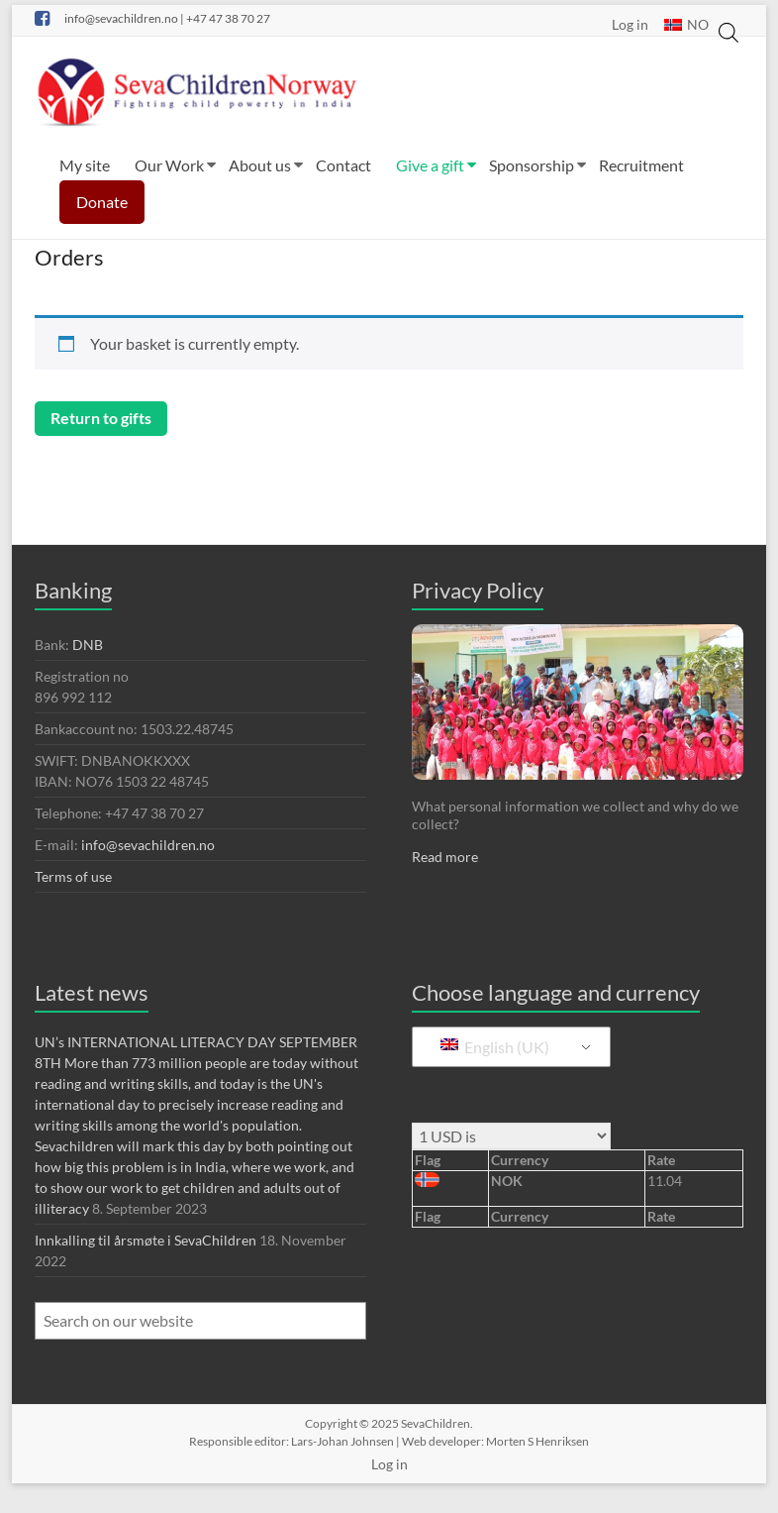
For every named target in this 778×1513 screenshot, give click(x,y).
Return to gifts (100, 417)
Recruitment (641, 165)
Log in (630, 23)
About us (260, 165)
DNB (87, 644)
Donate (102, 201)
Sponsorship (531, 165)
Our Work (169, 165)
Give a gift (430, 165)
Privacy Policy (477, 590)
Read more (445, 856)
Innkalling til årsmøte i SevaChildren (145, 1240)
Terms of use (73, 876)
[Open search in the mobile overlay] (728, 20)
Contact (343, 165)
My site (84, 165)
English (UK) (494, 1046)
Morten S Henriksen (537, 1441)
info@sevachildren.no (149, 844)
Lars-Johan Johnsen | (346, 1441)
